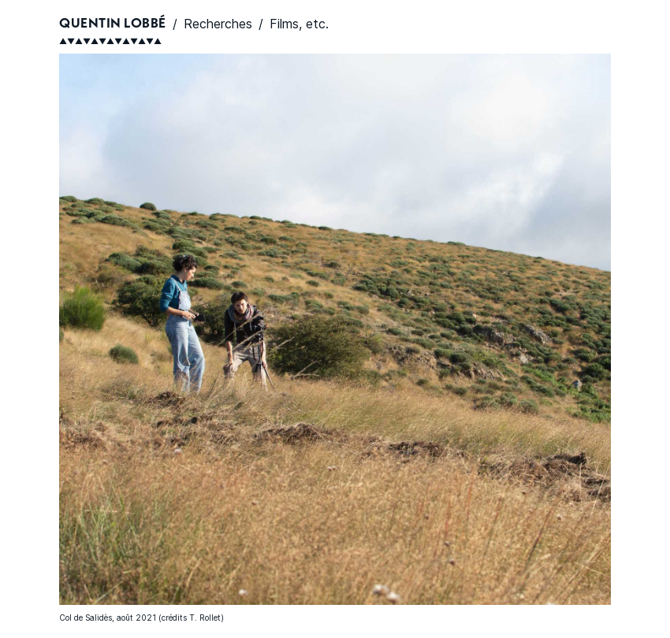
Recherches (218, 24)
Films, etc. (299, 24)
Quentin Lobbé (112, 24)
